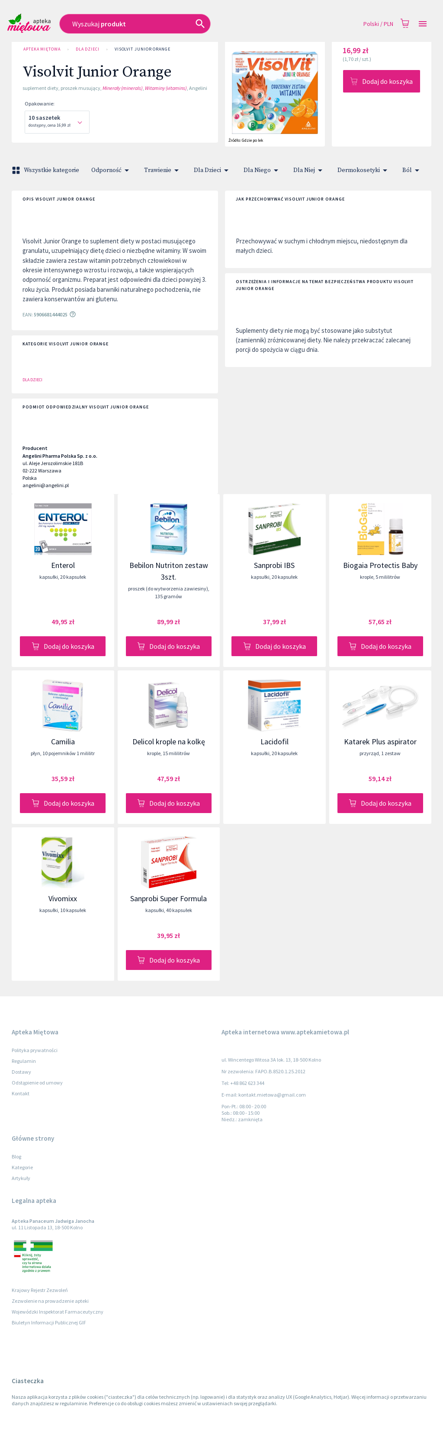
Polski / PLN (378, 24)
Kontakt (20, 1093)
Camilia (63, 741)
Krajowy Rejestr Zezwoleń (40, 1290)
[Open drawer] (422, 24)
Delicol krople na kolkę (168, 741)
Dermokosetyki (363, 170)
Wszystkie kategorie (46, 170)
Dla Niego (262, 170)
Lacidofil (274, 741)
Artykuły (21, 1178)
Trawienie (163, 170)
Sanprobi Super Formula (168, 898)
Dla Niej (309, 170)
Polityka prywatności (35, 1050)
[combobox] (164, 24)
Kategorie (22, 1167)
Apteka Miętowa (42, 49)
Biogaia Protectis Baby (380, 565)
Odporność (111, 170)
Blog (16, 1156)
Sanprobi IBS (274, 565)
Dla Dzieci (87, 49)
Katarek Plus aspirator (380, 741)
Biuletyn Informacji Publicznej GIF (49, 1322)
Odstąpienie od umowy (37, 1082)
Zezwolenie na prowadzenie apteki (50, 1301)
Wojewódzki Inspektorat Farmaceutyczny (57, 1311)
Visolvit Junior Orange (142, 49)
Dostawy (21, 1072)
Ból (412, 170)
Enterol (63, 565)
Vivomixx (62, 898)
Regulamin (24, 1061)
